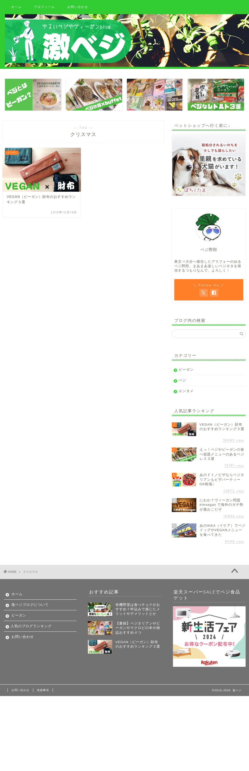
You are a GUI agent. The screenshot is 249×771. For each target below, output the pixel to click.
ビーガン (186, 369)
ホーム (16, 7)
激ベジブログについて (30, 605)
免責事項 (43, 690)
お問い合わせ (77, 7)
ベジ (182, 380)
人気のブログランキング (31, 626)
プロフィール (44, 7)
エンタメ (186, 391)
